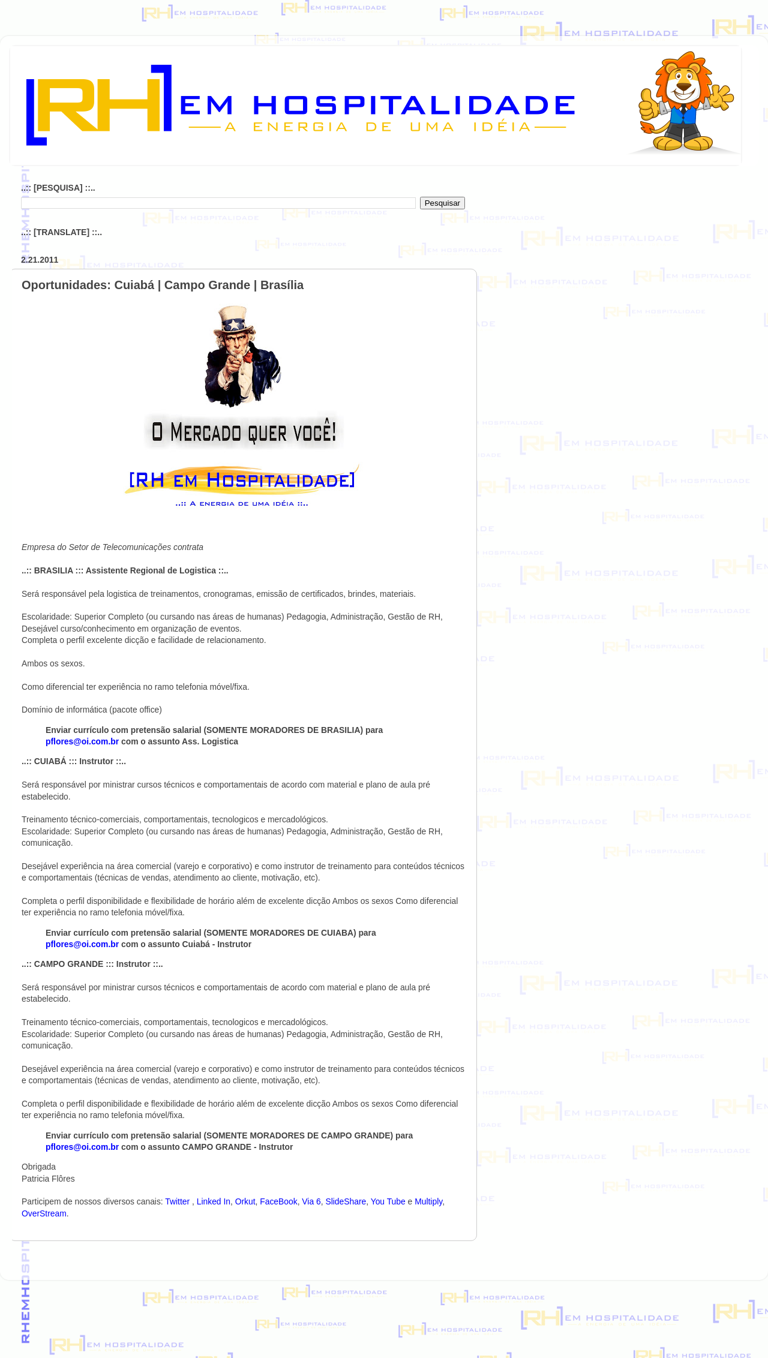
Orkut (245, 1201)
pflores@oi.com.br (82, 741)
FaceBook (278, 1201)
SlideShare (345, 1201)
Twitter (178, 1201)
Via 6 (311, 1201)
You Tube (388, 1201)
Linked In (213, 1201)
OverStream (44, 1213)
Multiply (428, 1201)
